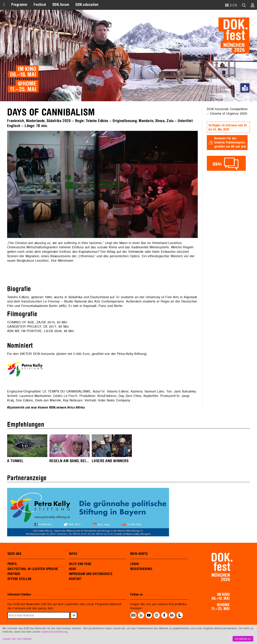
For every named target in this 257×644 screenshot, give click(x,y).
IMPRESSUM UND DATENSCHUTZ (91, 574)
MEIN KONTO (139, 554)
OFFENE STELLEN (19, 579)
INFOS (73, 554)
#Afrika (80, 407)
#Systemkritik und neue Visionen (27, 407)
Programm (19, 4)
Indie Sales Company (114, 400)
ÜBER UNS (14, 554)
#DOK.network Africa (62, 407)
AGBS (72, 569)
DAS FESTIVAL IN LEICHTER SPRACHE (32, 569)
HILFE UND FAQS (80, 564)
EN (235, 5)
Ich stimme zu (243, 638)
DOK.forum (60, 4)
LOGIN (134, 564)
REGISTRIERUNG (141, 569)
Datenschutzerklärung (55, 631)
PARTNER (13, 574)
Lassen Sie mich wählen (17, 638)
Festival (40, 4)
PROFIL (12, 564)
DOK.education (86, 4)
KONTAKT (75, 579)
